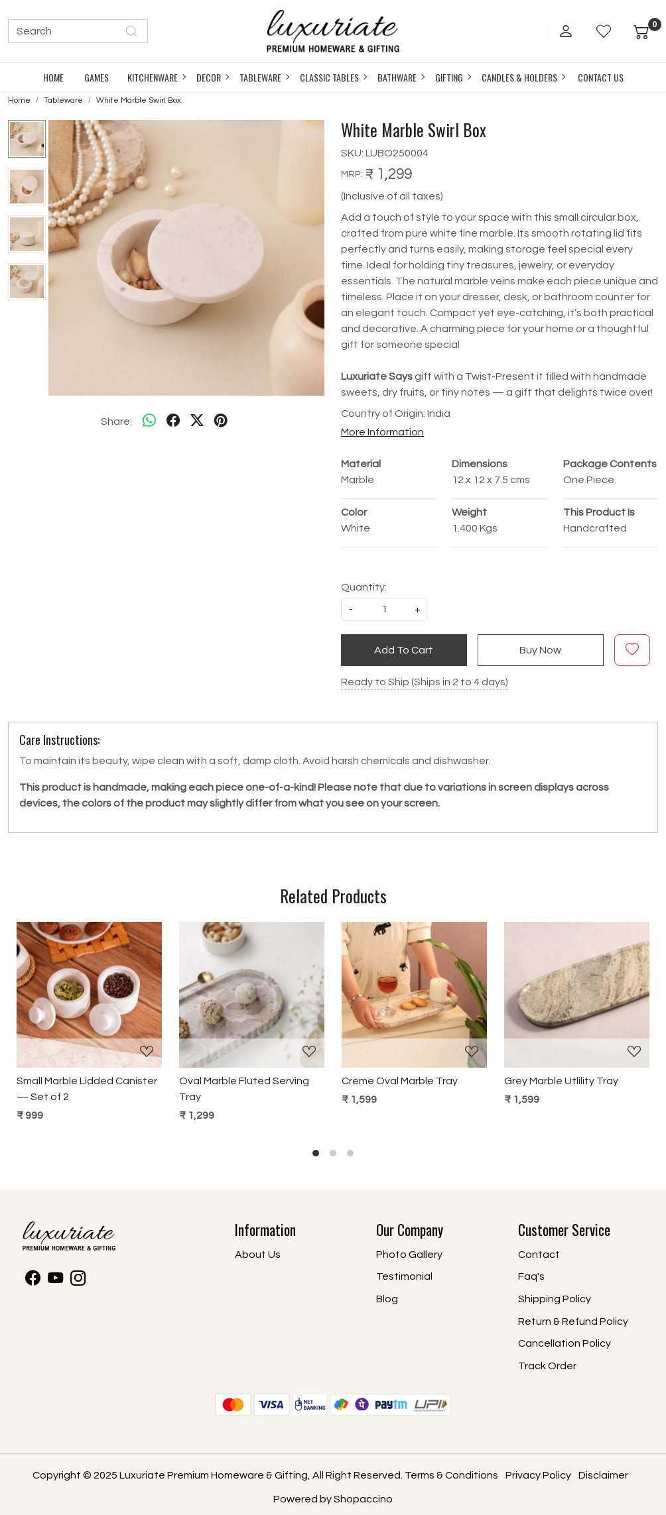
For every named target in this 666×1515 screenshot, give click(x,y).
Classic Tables (333, 77)
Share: (116, 421)
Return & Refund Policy (573, 1321)
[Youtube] (55, 1280)
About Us (258, 1254)
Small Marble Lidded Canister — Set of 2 (87, 1089)
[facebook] (173, 421)
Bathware (400, 77)
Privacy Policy (538, 1475)
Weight (469, 512)
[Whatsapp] (149, 421)
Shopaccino (363, 1499)
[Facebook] (33, 1280)
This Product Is (599, 512)
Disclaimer (603, 1475)
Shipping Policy (554, 1299)
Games (96, 77)
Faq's (531, 1276)
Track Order (547, 1366)
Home (53, 77)
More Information (382, 432)
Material (361, 464)
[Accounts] (565, 31)
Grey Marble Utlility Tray (561, 1081)
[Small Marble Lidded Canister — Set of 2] (89, 994)
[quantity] (384, 609)
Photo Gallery (409, 1254)
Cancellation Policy (564, 1343)
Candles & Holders (523, 77)
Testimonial (404, 1276)
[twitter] (197, 421)
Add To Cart (403, 650)
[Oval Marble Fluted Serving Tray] (251, 994)
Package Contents (610, 464)
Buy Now (540, 650)
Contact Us (601, 77)
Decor (212, 77)
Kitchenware (156, 77)
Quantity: (364, 587)
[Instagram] (78, 1280)
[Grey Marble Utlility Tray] (576, 994)
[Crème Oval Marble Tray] (414, 994)
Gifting (452, 77)
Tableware (264, 77)
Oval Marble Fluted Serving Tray (244, 1089)
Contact (539, 1254)
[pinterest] (221, 421)
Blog (387, 1299)
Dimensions (479, 464)
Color (354, 512)
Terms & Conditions (451, 1475)
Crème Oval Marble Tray (400, 1081)
